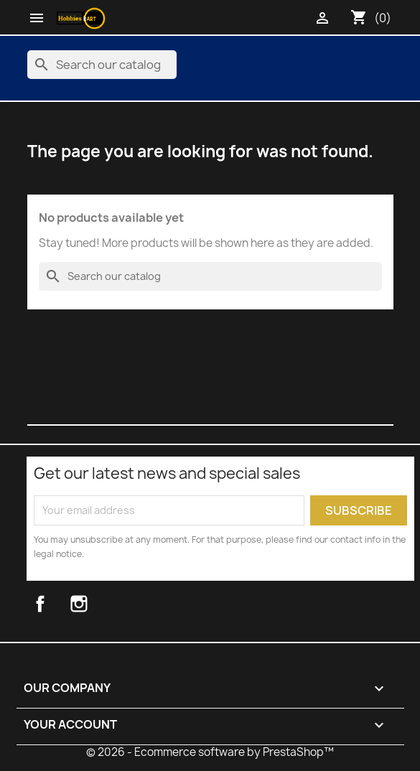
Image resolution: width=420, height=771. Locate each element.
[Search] (102, 64)
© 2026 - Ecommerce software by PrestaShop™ (210, 752)
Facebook (55, 603)
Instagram (95, 603)
